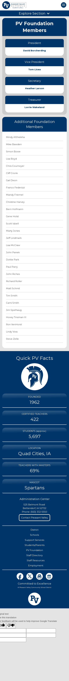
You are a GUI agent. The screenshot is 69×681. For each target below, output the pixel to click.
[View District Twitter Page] (30, 578)
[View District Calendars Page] (49, 578)
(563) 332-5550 (39, 511)
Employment (35, 565)
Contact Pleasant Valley (34, 517)
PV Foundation (34, 550)
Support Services (34, 540)
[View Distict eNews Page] (40, 578)
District (34, 529)
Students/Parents (34, 545)
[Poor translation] (11, 625)
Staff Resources (35, 560)
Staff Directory (34, 555)
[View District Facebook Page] (20, 578)
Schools (34, 534)
